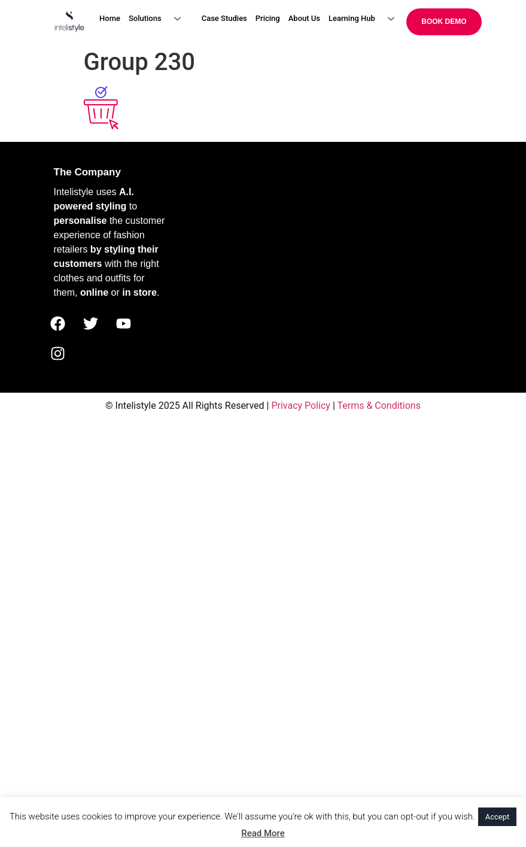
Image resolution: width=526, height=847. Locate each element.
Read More (263, 833)
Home (109, 18)
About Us (304, 18)
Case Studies (224, 18)
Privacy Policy (300, 405)
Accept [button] (497, 816)
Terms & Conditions (379, 405)
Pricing (268, 18)
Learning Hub (366, 19)
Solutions (159, 19)
